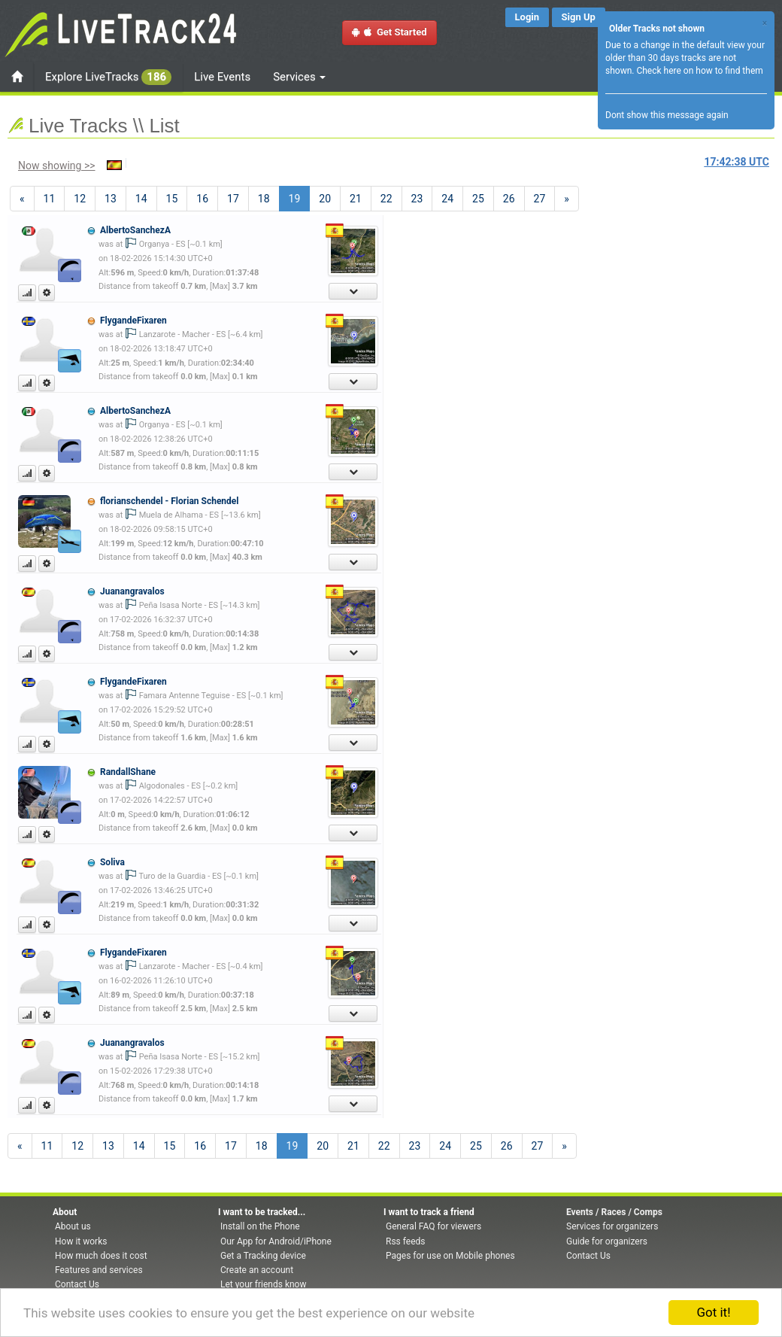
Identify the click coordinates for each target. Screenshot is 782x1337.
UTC (737, 162)
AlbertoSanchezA (135, 230)
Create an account (256, 1270)
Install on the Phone (260, 1226)
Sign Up (579, 17)
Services (299, 77)
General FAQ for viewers (433, 1226)
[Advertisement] (637, 305)
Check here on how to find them (699, 70)
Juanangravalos (132, 591)
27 (540, 199)
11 (50, 199)
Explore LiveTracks (108, 77)
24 (447, 199)
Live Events (222, 77)
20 (325, 199)
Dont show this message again (667, 115)
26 (509, 199)
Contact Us (77, 1284)
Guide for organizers (606, 1241)
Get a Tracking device (263, 1255)
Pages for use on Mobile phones (450, 1255)
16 (202, 199)
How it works (81, 1241)
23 (417, 199)
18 (264, 199)
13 (111, 199)
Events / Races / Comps (614, 1212)
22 (386, 199)
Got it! (713, 1312)
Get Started (389, 32)
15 (172, 199)
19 (300, 197)
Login (527, 17)
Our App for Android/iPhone (276, 1241)
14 (141, 199)
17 (233, 199)
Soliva (112, 862)
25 (478, 199)
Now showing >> (56, 166)
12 (80, 199)
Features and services (99, 1270)
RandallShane (128, 772)
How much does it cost (101, 1255)
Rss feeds (405, 1241)
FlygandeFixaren (133, 320)
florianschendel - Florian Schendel (169, 501)
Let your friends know (263, 1284)
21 (356, 199)
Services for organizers (612, 1226)
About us (73, 1226)
